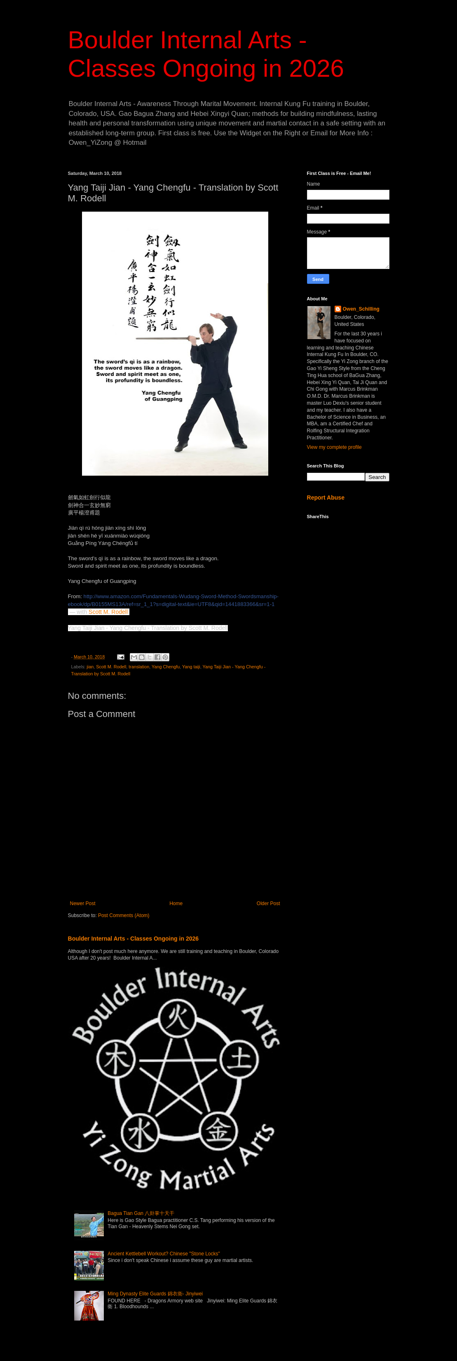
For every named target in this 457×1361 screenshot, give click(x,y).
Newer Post (83, 903)
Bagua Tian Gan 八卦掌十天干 (141, 1213)
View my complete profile (334, 447)
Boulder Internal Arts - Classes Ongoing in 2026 (133, 938)
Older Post (268, 903)
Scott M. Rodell (108, 612)
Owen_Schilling (361, 309)
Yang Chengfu (166, 666)
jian (90, 666)
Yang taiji (191, 666)
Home (176, 903)
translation (139, 666)
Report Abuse (326, 497)
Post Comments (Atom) (124, 915)
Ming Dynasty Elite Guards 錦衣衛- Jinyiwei (155, 1294)
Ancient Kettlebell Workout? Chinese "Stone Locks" (164, 1254)
